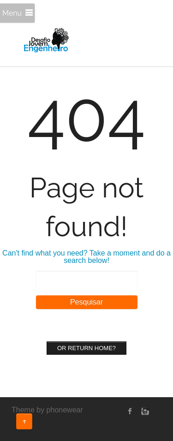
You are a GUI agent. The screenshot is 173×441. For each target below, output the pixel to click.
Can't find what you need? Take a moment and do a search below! (86, 256)
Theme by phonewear (47, 410)
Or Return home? (86, 348)
